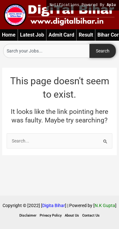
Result (86, 35)
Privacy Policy (51, 215)
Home (9, 35)
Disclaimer (27, 215)
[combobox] (46, 51)
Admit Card (61, 35)
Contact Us (91, 215)
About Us (72, 215)
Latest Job (32, 35)
